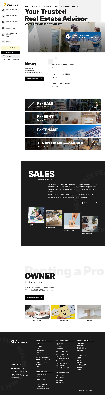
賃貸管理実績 (80, 350)
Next (98, 46)
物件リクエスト (81, 362)
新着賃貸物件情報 (40, 379)
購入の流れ (39, 364)
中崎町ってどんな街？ (62, 363)
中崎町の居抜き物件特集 (62, 368)
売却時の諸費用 (60, 380)
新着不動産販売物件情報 (42, 357)
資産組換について (60, 382)
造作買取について (60, 356)
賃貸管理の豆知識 (81, 348)
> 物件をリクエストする (41, 376)
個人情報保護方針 (16, 59)
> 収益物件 (38, 352)
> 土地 (37, 348)
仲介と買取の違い (60, 378)
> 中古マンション (40, 343)
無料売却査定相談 (81, 365)
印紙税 (37, 366)
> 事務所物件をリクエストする (43, 388)
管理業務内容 (80, 343)
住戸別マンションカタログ (43, 360)
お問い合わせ (80, 367)
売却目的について (60, 375)
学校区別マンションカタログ (43, 362)
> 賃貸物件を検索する (41, 374)
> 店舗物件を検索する (41, 386)
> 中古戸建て (39, 347)
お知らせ (79, 360)
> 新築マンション (40, 350)
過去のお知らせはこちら (32, 78)
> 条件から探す (59, 345)
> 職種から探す (59, 343)
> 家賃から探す (59, 348)
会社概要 (3, 59)
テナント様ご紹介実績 (62, 354)
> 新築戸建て (39, 345)
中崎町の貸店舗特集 (61, 365)
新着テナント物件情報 (62, 352)
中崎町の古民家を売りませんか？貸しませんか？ (10, 48)
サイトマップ (9, 59)
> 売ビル (38, 354)
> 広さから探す (59, 347)
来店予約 (79, 369)
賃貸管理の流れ (81, 345)
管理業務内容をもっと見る (33, 297)
